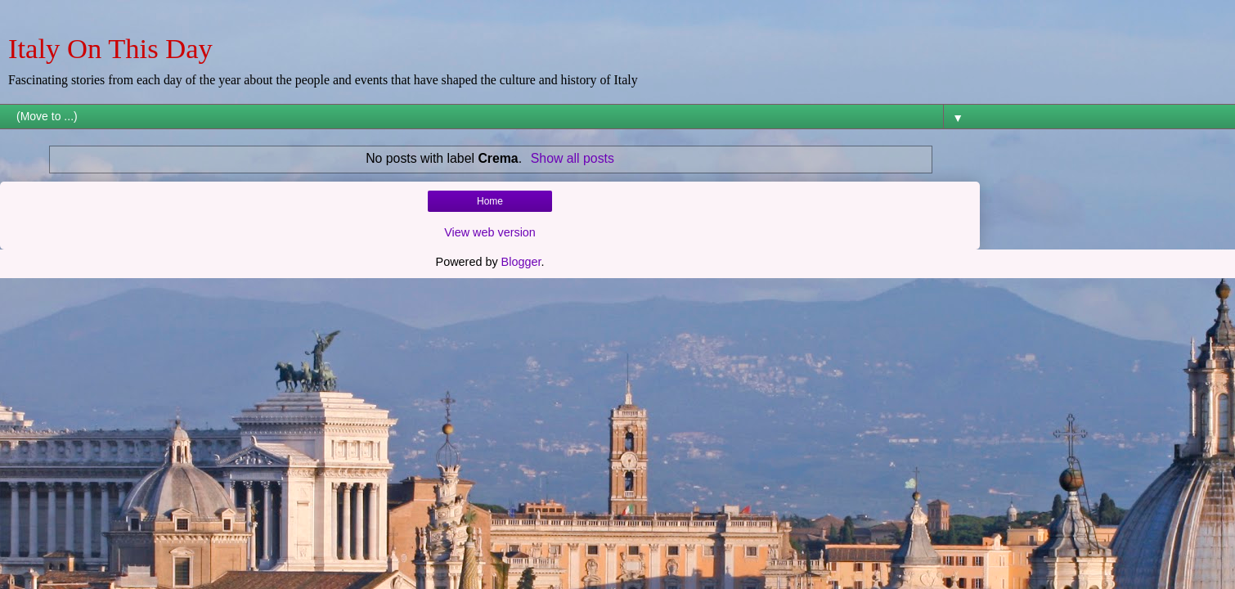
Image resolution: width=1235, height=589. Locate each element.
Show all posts (572, 158)
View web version (490, 232)
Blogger (521, 261)
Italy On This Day (110, 48)
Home (490, 201)
